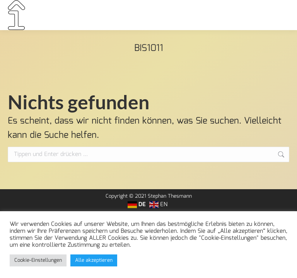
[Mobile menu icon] (279, 15)
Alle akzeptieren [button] (94, 260)
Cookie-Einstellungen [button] (38, 260)
